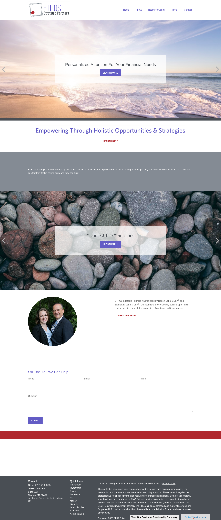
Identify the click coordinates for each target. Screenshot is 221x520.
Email (87, 378)
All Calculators (77, 514)
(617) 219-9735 (42, 485)
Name (31, 378)
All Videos (75, 510)
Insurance (75, 494)
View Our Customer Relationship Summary (154, 517)
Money (73, 501)
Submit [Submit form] (35, 420)
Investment (75, 488)
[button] (126, 9)
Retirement (75, 484)
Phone (143, 378)
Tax (72, 497)
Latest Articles (77, 507)
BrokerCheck (168, 483)
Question (32, 396)
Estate (73, 491)
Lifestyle (74, 504)
